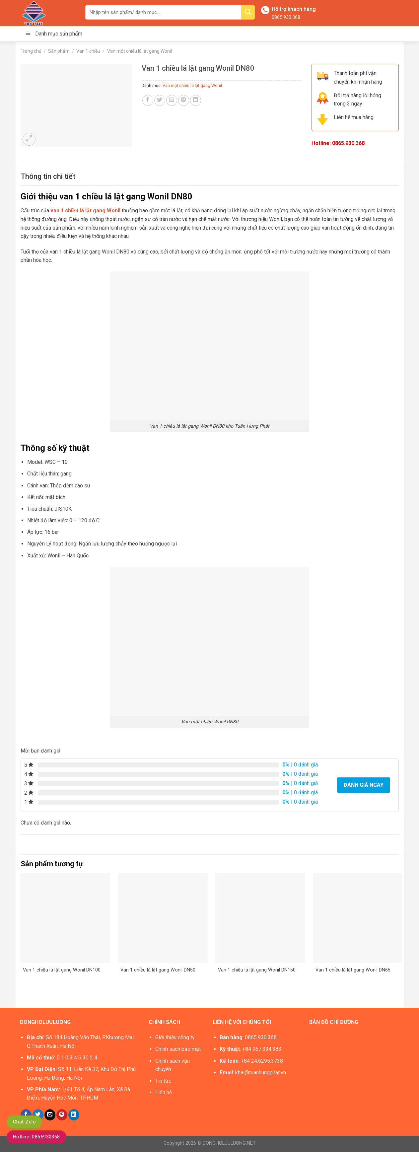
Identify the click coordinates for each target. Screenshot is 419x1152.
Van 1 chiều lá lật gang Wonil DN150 (257, 970)
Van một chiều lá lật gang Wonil (139, 51)
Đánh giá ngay (364, 785)
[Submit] (248, 12)
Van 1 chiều (88, 51)
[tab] (48, 176)
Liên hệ (163, 1092)
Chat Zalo (24, 1122)
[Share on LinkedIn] (195, 100)
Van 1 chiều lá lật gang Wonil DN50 (157, 970)
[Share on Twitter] (159, 100)
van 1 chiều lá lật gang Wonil (84, 210)
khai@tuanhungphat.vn (260, 1072)
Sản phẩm (59, 51)
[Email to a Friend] (171, 100)
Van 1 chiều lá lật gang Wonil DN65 (352, 970)
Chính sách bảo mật (178, 1049)
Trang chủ (31, 51)
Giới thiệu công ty (175, 1037)
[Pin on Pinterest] (183, 100)
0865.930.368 (286, 17)
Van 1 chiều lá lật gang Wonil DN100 (62, 970)
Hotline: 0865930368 (36, 1137)
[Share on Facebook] (147, 100)
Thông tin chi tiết (48, 176)
